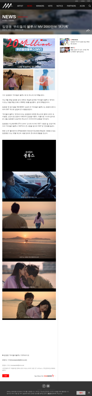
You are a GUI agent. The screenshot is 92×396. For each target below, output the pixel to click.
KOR (88, 1)
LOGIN (83, 1)
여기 (49, 393)
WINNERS (40, 6)
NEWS (29, 6)
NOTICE (60, 6)
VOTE (50, 6)
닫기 (89, 393)
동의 (81, 393)
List (5, 375)
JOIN (76, 1)
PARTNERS (71, 6)
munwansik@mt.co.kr (17, 365)
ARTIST (20, 6)
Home (4, 20)
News (11, 20)
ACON (82, 6)
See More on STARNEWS (45, 375)
